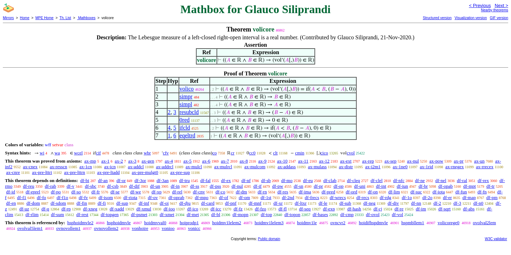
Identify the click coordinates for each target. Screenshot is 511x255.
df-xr (278, 203)
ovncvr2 (338, 222)
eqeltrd (187, 135)
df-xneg (90, 208)
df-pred (328, 191)
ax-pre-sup (180, 172)
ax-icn (109, 166)
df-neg (369, 203)
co (214, 152)
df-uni (360, 186)
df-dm (241, 191)
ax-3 (132, 161)
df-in (175, 186)
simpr (186, 97)
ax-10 (282, 161)
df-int (381, 186)
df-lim (394, 191)
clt (275, 152)
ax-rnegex (454, 166)
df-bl (215, 214)
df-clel (376, 180)
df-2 (437, 203)
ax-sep (390, 161)
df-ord (351, 191)
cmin (299, 152)
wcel (78, 152)
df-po (56, 191)
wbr (147, 152)
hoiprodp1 (189, 222)
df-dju (185, 203)
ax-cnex (30, 166)
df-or (121, 180)
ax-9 (262, 161)
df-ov (153, 197)
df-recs (362, 197)
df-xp (156, 191)
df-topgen (110, 214)
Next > (501, 5)
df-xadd (117, 208)
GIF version (499, 18)
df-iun (402, 186)
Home (24, 18)
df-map (469, 197)
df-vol (397, 214)
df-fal (205, 180)
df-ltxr (301, 203)
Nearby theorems (494, 10)
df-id (10, 191)
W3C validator (496, 239)
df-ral (462, 180)
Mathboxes (86, 18)
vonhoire (140, 228)
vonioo (168, 228)
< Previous (480, 5)
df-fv (83, 197)
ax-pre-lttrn (74, 172)
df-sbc (91, 186)
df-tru (184, 180)
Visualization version (471, 18)
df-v (71, 186)
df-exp (329, 208)
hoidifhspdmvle (373, 222)
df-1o (407, 197)
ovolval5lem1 (30, 228)
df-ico (192, 208)
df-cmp (347, 214)
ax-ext (345, 161)
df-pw (277, 186)
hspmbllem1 (412, 222)
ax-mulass (317, 166)
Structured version (437, 18)
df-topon (292, 214)
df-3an (162, 180)
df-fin (82, 203)
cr (232, 152)
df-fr (96, 191)
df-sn (298, 186)
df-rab (50, 186)
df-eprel (33, 191)
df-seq (305, 208)
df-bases (320, 214)
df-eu (308, 180)
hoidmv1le (307, 222)
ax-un (479, 161)
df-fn (482, 191)
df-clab (329, 180)
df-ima (305, 191)
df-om (244, 197)
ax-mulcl (194, 166)
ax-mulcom (254, 166)
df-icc (215, 208)
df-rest (82, 214)
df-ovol (372, 214)
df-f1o (62, 197)
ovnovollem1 (68, 228)
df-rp (66, 208)
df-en (11, 203)
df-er (447, 197)
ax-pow (436, 161)
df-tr (491, 186)
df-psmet (139, 214)
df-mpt (469, 186)
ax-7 (225, 161)
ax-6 (206, 161)
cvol (351, 152)
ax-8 (244, 161)
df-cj (377, 208)
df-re (399, 208)
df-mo (286, 180)
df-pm (492, 197)
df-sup (122, 203)
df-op (339, 186)
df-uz (24, 208)
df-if (257, 186)
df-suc (416, 191)
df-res (283, 191)
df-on (373, 191)
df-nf (246, 180)
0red (184, 120)
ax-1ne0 (400, 166)
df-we (135, 191)
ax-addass (287, 166)
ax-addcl (136, 166)
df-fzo (260, 208)
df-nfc (399, 180)
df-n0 (478, 203)
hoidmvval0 (155, 222)
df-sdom (58, 203)
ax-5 (187, 161)
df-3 (457, 203)
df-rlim (32, 214)
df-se (115, 191)
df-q (45, 208)
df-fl (283, 208)
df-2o (427, 197)
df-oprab (176, 197)
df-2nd (288, 197)
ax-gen (148, 161)
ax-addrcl (165, 166)
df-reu (28, 186)
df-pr (318, 186)
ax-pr (458, 161)
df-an (103, 180)
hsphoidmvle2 (80, 222)
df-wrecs (338, 197)
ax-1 (105, 161)
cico (324, 152)
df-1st (265, 197)
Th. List (65, 18)
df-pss (215, 186)
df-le (323, 203)
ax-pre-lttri (42, 172)
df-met (193, 214)
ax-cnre (13, 172)
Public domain (269, 239)
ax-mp (90, 161)
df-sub (345, 203)
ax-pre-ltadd (108, 172)
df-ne (419, 180)
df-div (393, 203)
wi (42, 152)
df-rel (177, 191)
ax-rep (368, 161)
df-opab (445, 186)
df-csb (113, 186)
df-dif (134, 186)
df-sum (57, 214)
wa (57, 152)
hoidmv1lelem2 (226, 222)
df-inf (144, 203)
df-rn (262, 191)
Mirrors (8, 18)
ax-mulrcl (223, 166)
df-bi (84, 180)
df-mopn (240, 214)
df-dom (33, 203)
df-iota (439, 191)
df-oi (164, 203)
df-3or (140, 180)
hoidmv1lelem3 (269, 222)
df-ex (226, 180)
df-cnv (199, 191)
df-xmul (143, 208)
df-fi (102, 203)
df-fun (461, 191)
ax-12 (324, 161)
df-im (421, 208)
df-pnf (231, 203)
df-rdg (385, 197)
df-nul (237, 186)
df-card (208, 203)
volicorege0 (448, 222)
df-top (266, 214)
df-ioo (169, 208)
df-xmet (167, 214)
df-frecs (312, 197)
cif (98, 152)
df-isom (106, 197)
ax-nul (413, 161)
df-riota (130, 197)
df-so (76, 191)
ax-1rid (426, 166)
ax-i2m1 (372, 166)
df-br (423, 186)
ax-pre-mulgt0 (145, 172)
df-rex (483, 180)
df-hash (354, 208)
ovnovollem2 (106, 228)
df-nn (416, 203)
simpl (186, 104)
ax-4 (169, 161)
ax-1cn (85, 166)
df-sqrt (444, 208)
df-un (155, 186)
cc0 (252, 152)
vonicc (194, 228)
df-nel (440, 180)
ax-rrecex (484, 166)
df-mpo (201, 197)
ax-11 (303, 161)
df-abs (469, 208)
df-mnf (254, 203)
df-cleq (353, 180)
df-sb (266, 180)
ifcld (185, 128)
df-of (223, 197)
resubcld (189, 112)
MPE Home (44, 18)
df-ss (194, 186)
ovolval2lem (484, 222)
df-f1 (21, 197)
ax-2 (119, 161)
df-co (220, 191)
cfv (166, 152)
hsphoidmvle (119, 222)
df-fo (41, 197)
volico (187, 89)
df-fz (237, 208)
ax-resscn (58, 166)
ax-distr (346, 166)
